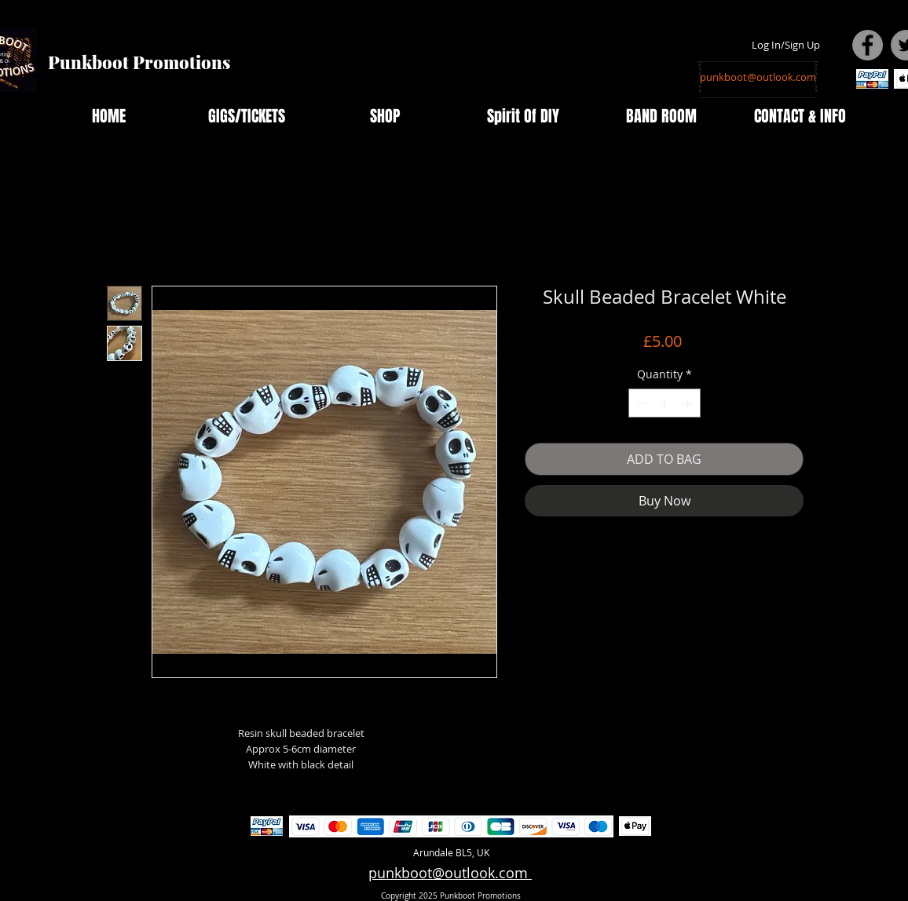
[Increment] (688, 403)
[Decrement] (640, 403)
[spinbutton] (664, 403)
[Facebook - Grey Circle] (867, 45)
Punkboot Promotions (139, 62)
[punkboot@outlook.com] (758, 77)
